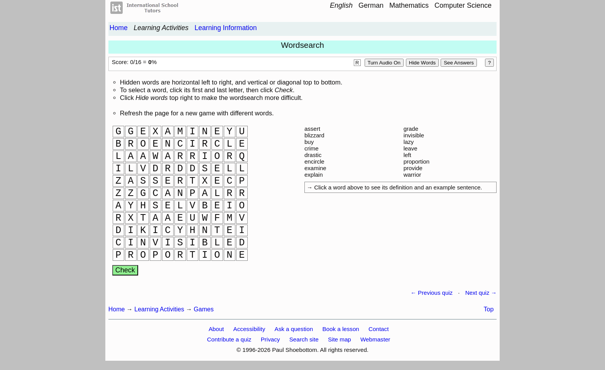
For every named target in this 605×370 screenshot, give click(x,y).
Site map (339, 339)
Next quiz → (481, 292)
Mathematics (409, 5)
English (341, 5)
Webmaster (375, 339)
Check (125, 270)
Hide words (422, 63)
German (371, 5)
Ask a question (294, 329)
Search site (304, 339)
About (216, 329)
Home (119, 28)
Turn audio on (384, 63)
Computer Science (463, 5)
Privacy (270, 339)
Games (204, 309)
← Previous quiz (432, 292)
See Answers (459, 63)
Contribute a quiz (229, 339)
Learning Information (225, 28)
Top (489, 309)
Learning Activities (161, 28)
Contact (378, 329)
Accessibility (249, 329)
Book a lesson (340, 329)
